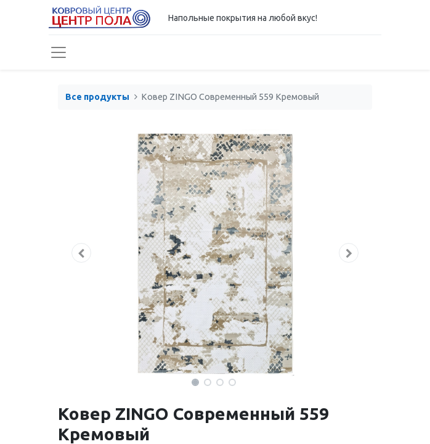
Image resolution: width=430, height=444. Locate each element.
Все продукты (97, 97)
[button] (81, 252)
